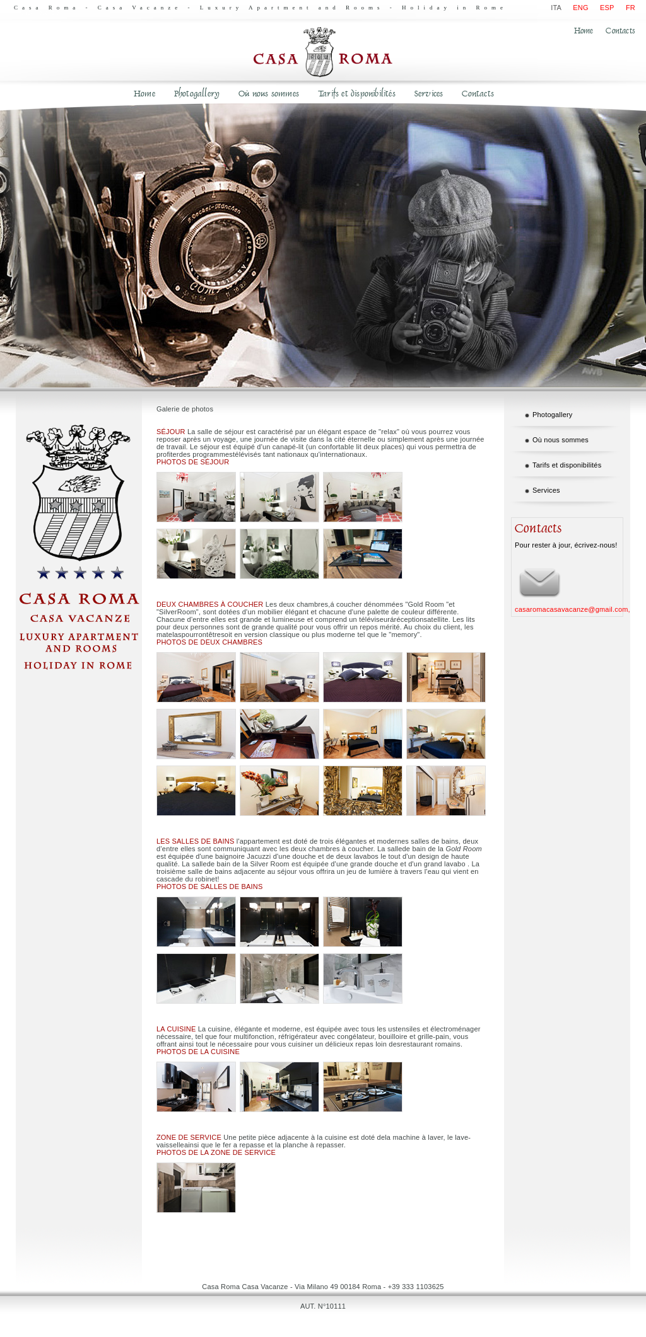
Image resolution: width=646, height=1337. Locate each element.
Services (428, 93)
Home (584, 30)
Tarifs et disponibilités (357, 93)
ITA (556, 7)
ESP (607, 7)
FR (630, 7)
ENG (580, 7)
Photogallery (197, 93)
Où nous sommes (268, 93)
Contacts (620, 30)
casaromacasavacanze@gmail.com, (572, 609)
